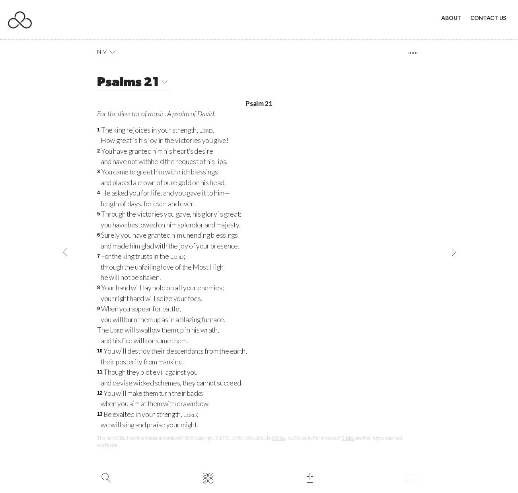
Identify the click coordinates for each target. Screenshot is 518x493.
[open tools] (413, 53)
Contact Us (488, 17)
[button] (112, 52)
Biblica (278, 438)
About (451, 17)
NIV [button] (107, 52)
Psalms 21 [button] (133, 83)
